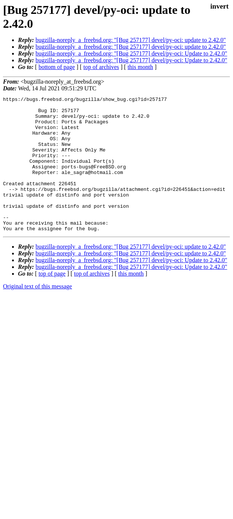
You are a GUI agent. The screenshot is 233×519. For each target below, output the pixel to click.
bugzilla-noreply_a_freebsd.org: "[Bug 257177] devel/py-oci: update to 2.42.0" (131, 40)
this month (140, 67)
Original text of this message (37, 313)
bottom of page (57, 67)
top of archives (101, 67)
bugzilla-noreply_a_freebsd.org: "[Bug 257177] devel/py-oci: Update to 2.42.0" (131, 53)
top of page (52, 300)
